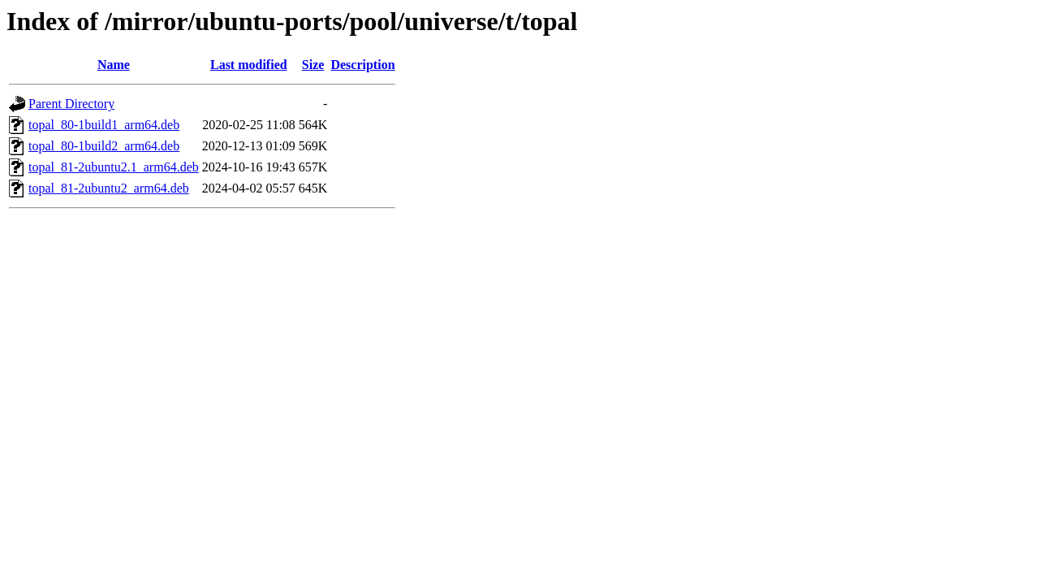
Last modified (248, 65)
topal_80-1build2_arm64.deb (103, 146)
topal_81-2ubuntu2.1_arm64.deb (113, 167)
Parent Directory (71, 103)
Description (362, 65)
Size (313, 65)
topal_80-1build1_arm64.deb (103, 125)
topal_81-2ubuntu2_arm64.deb (108, 188)
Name (113, 65)
